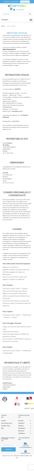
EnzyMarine (21, 433)
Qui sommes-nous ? (6, 423)
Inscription (8, 449)
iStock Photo (15, 121)
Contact (3, 420)
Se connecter (20, 9)
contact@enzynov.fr (17, 111)
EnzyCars (21, 420)
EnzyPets (21, 425)
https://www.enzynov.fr (9, 49)
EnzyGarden (21, 428)
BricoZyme (21, 431)
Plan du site (17, 455)
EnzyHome (21, 423)
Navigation (5, 20)
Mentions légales (25, 455)
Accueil (3, 26)
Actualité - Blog (5, 425)
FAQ (2, 428)
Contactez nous (25, 1)
